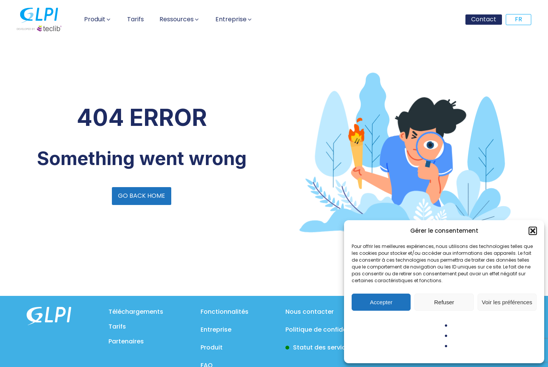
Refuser (444, 302)
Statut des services (323, 347)
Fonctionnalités (225, 311)
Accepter (381, 302)
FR (518, 19)
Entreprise (216, 329)
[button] (533, 231)
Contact (483, 19)
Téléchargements (135, 311)
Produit (212, 347)
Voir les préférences (507, 302)
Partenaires (126, 341)
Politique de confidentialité (326, 329)
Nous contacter (309, 311)
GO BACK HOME (141, 195)
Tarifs (117, 326)
